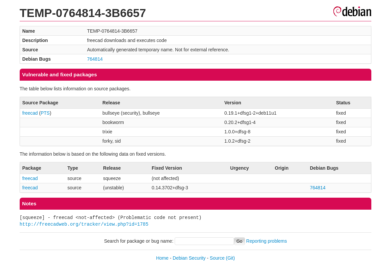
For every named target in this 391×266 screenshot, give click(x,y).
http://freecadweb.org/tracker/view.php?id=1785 (84, 224)
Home (162, 258)
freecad (30, 113)
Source (217, 258)
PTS (45, 113)
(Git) (230, 258)
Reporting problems (266, 241)
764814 (95, 59)
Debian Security (189, 258)
